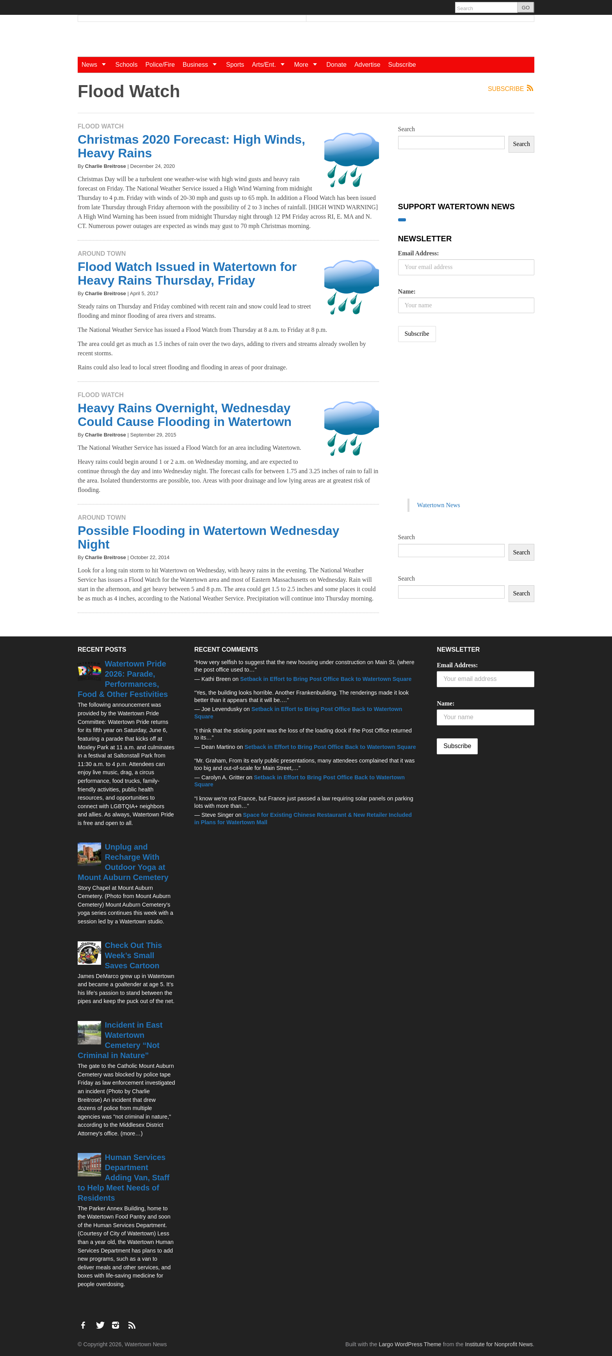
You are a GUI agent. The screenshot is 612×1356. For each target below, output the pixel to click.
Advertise (367, 64)
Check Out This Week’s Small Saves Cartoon (133, 955)
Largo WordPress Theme (410, 1344)
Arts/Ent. (271, 64)
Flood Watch (101, 126)
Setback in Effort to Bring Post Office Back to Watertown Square (325, 679)
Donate (336, 64)
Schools (126, 64)
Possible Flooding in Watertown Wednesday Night (208, 537)
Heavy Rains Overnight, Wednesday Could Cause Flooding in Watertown (185, 415)
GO (526, 8)
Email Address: (418, 253)
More (308, 64)
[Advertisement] (456, 428)
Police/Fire (160, 64)
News (96, 64)
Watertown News (438, 505)
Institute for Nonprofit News (499, 1344)
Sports (235, 64)
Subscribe (402, 64)
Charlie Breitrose (105, 166)
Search (406, 129)
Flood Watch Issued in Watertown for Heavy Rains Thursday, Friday (187, 273)
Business (202, 64)
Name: (407, 291)
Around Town (102, 253)
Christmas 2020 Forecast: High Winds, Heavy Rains (191, 146)
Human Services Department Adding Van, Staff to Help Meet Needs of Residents (123, 1177)
